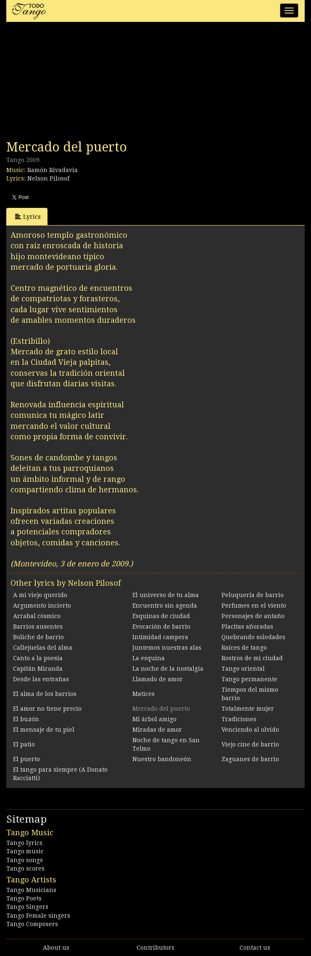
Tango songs (24, 860)
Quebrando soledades (253, 637)
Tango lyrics (24, 842)
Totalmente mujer (247, 708)
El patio (24, 744)
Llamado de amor (157, 679)
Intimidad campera (160, 637)
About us (56, 947)
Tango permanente (249, 679)
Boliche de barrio (38, 637)
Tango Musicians (31, 890)
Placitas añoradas (247, 626)
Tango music (25, 851)
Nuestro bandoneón (161, 759)
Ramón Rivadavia (52, 170)
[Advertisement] (69, 83)
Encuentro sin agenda (164, 605)
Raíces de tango (244, 647)
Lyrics (28, 216)
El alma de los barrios (44, 693)
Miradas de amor (157, 729)
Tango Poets (24, 898)
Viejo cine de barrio (250, 744)
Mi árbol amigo (154, 719)
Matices (143, 693)
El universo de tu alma (165, 595)
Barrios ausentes (38, 626)
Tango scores (25, 868)
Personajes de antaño (253, 616)
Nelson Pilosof (48, 178)
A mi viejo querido (40, 595)
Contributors (155, 947)
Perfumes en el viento (253, 605)
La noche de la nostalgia (167, 668)
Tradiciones (238, 719)
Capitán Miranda (38, 668)
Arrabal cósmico (37, 616)
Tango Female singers (38, 915)
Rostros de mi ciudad (252, 658)
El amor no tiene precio (47, 708)
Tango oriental (243, 668)
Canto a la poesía (38, 658)
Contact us (255, 947)
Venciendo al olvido (250, 729)
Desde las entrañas (41, 679)
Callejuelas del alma (42, 647)
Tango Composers (32, 924)
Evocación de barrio (161, 626)
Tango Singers (27, 906)
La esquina (148, 658)
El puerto (26, 759)
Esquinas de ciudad (161, 616)
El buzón (26, 719)
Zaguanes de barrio (250, 759)
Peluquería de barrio (252, 595)
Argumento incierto (42, 605)
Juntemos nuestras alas (166, 647)
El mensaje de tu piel (43, 729)
